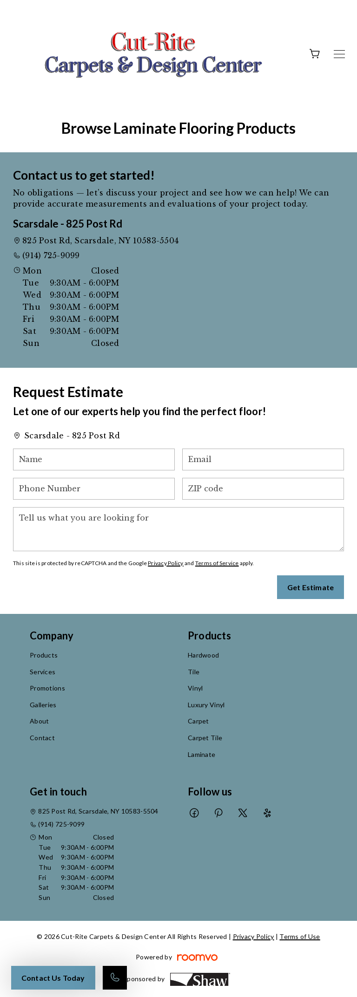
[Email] (263, 459)
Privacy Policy (165, 563)
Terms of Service (217, 563)
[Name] (94, 459)
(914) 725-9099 (50, 255)
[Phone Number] (94, 489)
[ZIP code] (263, 489)
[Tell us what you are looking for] (178, 529)
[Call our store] (115, 978)
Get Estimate (310, 587)
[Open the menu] (339, 54)
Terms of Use (299, 936)
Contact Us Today (53, 977)
